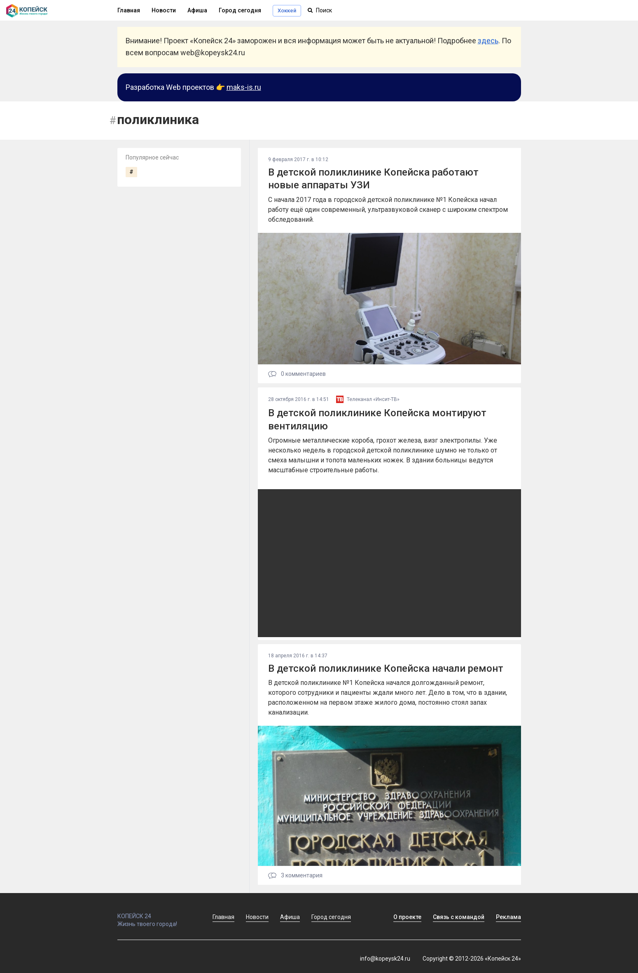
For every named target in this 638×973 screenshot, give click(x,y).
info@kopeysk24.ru (385, 958)
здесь (488, 40)
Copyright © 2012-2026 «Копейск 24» (472, 958)
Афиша (197, 10)
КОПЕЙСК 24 (156, 912)
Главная (128, 10)
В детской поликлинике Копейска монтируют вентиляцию (377, 419)
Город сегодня (240, 10)
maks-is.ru (244, 87)
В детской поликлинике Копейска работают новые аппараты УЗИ (373, 178)
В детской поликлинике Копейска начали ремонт (385, 668)
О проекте (407, 917)
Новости (164, 10)
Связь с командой (458, 917)
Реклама (508, 917)
